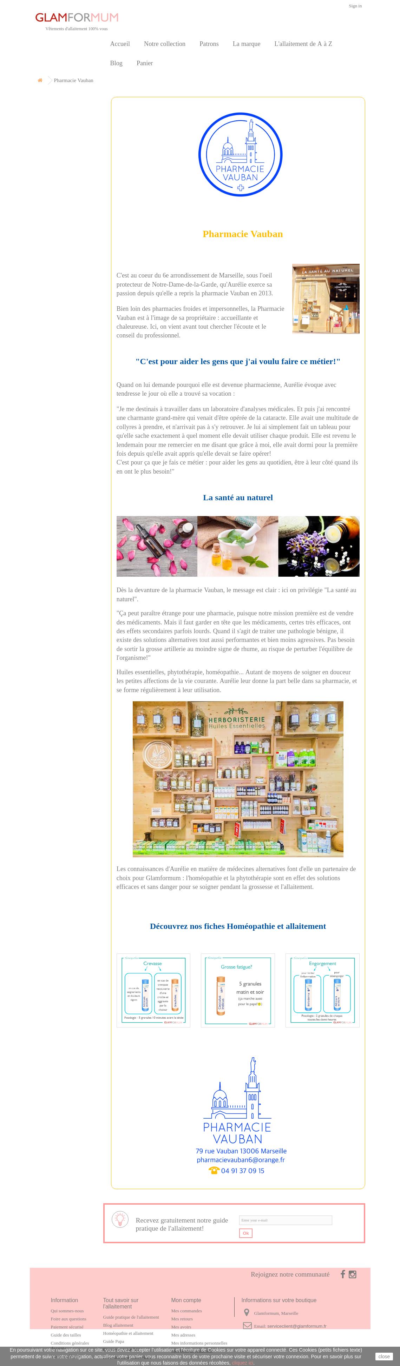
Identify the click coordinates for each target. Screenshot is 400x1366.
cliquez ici (242, 1363)
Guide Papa (113, 1341)
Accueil (120, 43)
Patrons (209, 43)
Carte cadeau (61, 148)
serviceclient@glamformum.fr (297, 1326)
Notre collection (164, 43)
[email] (285, 1220)
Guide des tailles (66, 1335)
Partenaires (58, 180)
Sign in (355, 6)
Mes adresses (183, 1335)
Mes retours (182, 1319)
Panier (145, 63)
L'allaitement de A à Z (303, 43)
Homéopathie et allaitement (128, 1333)
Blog (116, 63)
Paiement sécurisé (67, 1327)
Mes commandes (186, 1310)
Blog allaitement (118, 1325)
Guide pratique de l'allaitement (131, 1317)
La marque (247, 43)
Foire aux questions (68, 1319)
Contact (53, 196)
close (384, 1356)
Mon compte (186, 1300)
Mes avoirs (181, 1327)
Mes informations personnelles (199, 1343)
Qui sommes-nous (67, 1310)
